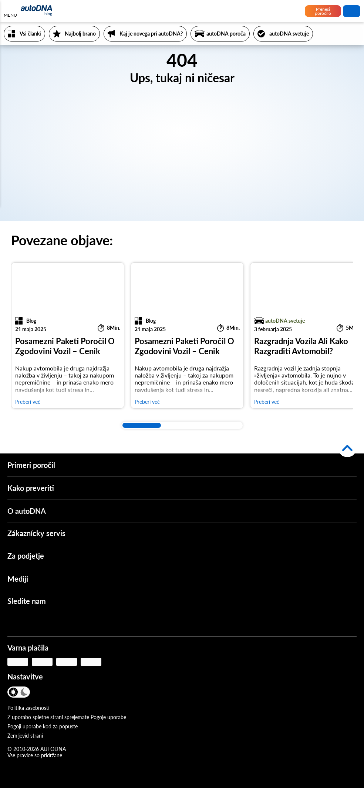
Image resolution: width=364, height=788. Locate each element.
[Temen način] (24, 692)
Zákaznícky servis (36, 533)
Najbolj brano (80, 33)
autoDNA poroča (226, 33)
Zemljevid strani (25, 735)
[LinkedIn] (81, 621)
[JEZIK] (43, 692)
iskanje (352, 11)
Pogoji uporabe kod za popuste (42, 726)
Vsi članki (30, 33)
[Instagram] (59, 621)
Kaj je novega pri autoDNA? (151, 33)
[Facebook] (15, 621)
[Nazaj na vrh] (347, 448)
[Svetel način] (14, 692)
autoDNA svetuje (289, 33)
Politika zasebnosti (28, 708)
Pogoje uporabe (108, 717)
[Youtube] (37, 621)
